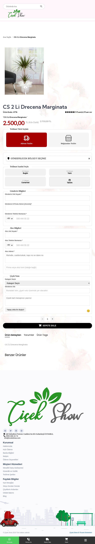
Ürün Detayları (13, 334)
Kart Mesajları (8, 483)
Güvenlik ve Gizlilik (10, 471)
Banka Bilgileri (8, 453)
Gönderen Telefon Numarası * (16, 214)
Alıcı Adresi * (9, 251)
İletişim (5, 456)
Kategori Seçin (10, 279)
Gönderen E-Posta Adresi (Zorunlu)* (18, 204)
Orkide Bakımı (8, 493)
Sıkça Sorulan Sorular (11, 486)
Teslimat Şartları (9, 475)
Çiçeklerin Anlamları (10, 489)
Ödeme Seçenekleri (10, 460)
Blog (4, 496)
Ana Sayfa (7, 37)
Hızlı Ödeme (8, 450)
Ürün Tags (42, 334)
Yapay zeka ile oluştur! (15, 310)
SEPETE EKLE (47, 325)
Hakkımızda (7, 446)
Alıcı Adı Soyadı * (11, 231)
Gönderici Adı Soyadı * (13, 194)
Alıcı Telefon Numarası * (14, 240)
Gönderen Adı (10, 287)
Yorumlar (29, 334)
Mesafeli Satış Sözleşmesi (13, 468)
